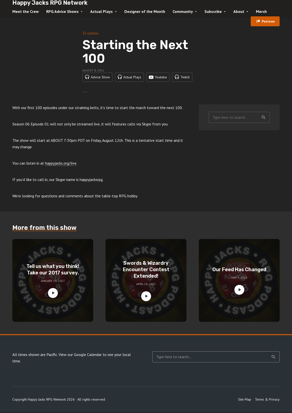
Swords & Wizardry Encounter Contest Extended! (146, 270)
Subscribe (213, 11)
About (238, 11)
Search (264, 118)
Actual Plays (101, 11)
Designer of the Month (144, 11)
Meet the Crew (25, 11)
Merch (261, 11)
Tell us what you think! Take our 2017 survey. (52, 270)
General (93, 33)
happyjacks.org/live (60, 163)
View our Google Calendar (80, 355)
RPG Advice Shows (62, 11)
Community (183, 11)
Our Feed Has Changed (239, 270)
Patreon (268, 21)
